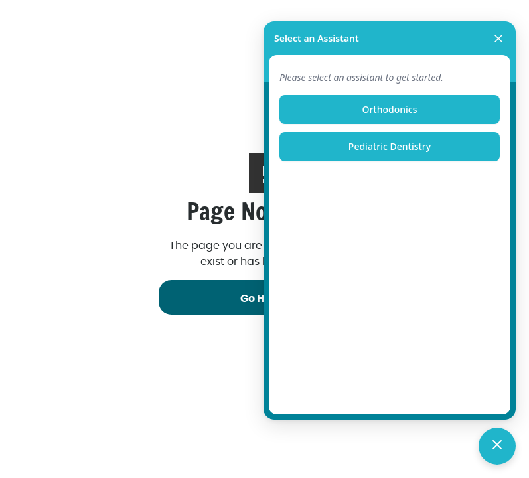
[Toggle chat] (497, 446)
